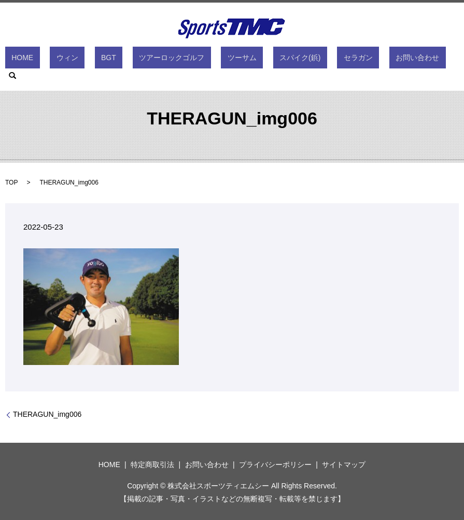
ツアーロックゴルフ (172, 59)
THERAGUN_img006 (47, 414)
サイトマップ (343, 464)
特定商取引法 (152, 464)
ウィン (93, 59)
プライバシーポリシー (275, 464)
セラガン (319, 59)
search (406, 59)
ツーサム (229, 59)
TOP (11, 182)
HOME (61, 59)
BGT (121, 59)
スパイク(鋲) (274, 59)
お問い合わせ (366, 59)
